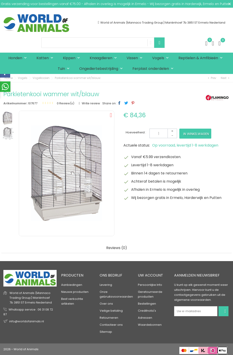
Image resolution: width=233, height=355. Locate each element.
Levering (106, 285)
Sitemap (106, 332)
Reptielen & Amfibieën (201, 58)
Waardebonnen (150, 325)
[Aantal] (163, 133)
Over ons (106, 303)
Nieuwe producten (75, 292)
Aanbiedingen (71, 285)
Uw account (150, 275)
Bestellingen (147, 303)
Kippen (72, 58)
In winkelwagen (196, 134)
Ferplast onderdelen (153, 68)
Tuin (65, 68)
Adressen (145, 318)
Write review (90, 103)
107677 (32, 103)
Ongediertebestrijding (102, 68)
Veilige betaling (111, 310)
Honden (18, 58)
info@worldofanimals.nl (26, 321)
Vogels (161, 58)
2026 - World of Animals (20, 349)
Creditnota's (147, 310)
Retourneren (109, 318)
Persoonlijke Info (150, 285)
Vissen (135, 58)
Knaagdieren (104, 58)
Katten (45, 58)
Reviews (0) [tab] (116, 248)
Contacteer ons (111, 325)
